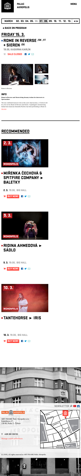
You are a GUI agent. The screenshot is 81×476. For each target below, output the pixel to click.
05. (32, 21)
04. (27, 21)
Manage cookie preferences (12, 439)
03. (22, 21)
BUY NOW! (13, 196)
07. (41, 21)
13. (69, 21)
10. (55, 21)
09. (50, 21)
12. (64, 21)
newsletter (62, 406)
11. (60, 21)
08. (46, 21)
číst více (3, 109)
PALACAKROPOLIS (23, 6)
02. (18, 21)
